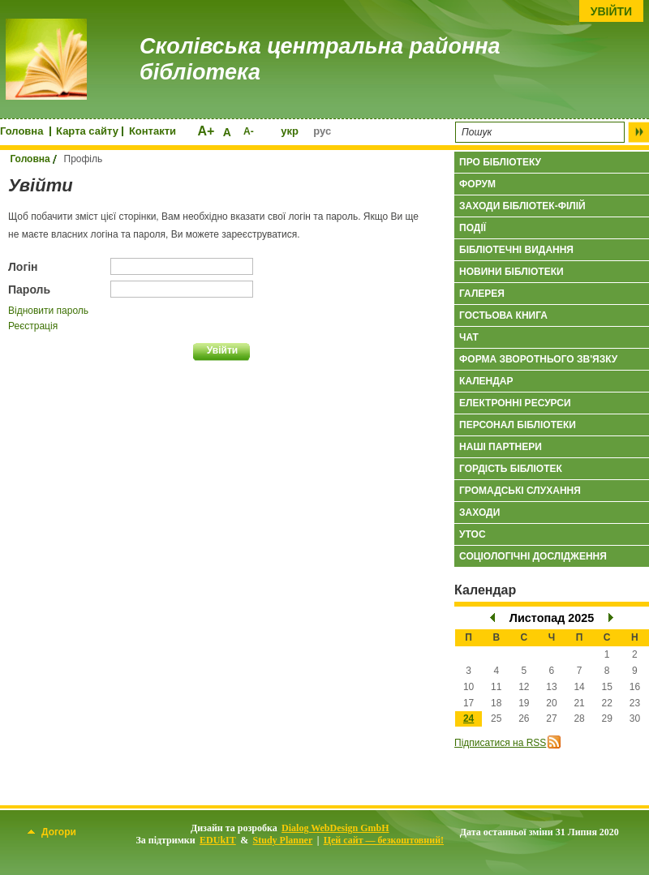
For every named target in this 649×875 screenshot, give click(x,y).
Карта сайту (87, 131)
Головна (21, 131)
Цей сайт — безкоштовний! (384, 840)
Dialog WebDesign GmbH (335, 828)
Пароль (29, 289)
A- (248, 131)
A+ (205, 131)
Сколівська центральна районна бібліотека (320, 59)
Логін (23, 266)
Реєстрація (33, 326)
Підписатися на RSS (500, 742)
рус (322, 131)
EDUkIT (218, 840)
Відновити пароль (48, 310)
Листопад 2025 (551, 617)
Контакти (152, 131)
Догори (52, 832)
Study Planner (283, 840)
